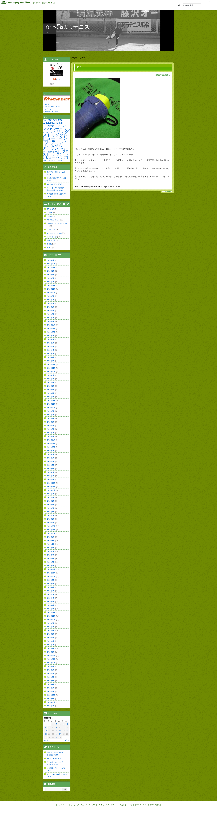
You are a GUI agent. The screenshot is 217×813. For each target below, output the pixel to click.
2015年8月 (51, 670)
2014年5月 (51, 699)
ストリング (59, 132)
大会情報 (123, 805)
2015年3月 (51, 688)
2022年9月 (51, 375)
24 (60, 734)
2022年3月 (51, 390)
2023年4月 (51, 350)
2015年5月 (51, 681)
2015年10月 (51, 663)
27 (46, 737)
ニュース (84, 805)
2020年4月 (51, 469)
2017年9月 (51, 580)
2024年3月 (51, 314)
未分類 (86, 187)
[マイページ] (38, 3)
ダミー (80, 67)
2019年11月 (51, 487)
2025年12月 (51, 264)
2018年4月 (51, 555)
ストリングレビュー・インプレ (55, 138)
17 (60, 731)
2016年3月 (51, 645)
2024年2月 (51, 318)
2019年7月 (51, 501)
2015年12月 (51, 656)
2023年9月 (51, 336)
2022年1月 (51, 397)
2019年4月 (51, 512)
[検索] (192, 5)
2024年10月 (51, 293)
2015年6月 (51, 677)
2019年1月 (51, 523)
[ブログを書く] (49, 3)
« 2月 (46, 740)
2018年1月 (51, 566)
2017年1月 (51, 609)
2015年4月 (51, 684)
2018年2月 (51, 562)
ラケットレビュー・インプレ (56, 156)
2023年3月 (51, 354)
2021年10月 (51, 408)
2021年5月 (51, 426)
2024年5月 (51, 307)
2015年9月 (51, 666)
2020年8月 (51, 454)
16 (56, 731)
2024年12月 (51, 285)
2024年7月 (51, 300)
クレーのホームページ (52, 107)
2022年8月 (51, 379)
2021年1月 (51, 436)
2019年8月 (51, 497)
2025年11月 (51, 267)
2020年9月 (51, 451)
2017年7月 (51, 587)
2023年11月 (51, 329)
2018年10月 (51, 533)
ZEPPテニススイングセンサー (55, 127)
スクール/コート (112, 805)
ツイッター (48, 109)
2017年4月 (51, 598)
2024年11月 (51, 289)
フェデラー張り (53, 151)
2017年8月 (51, 584)
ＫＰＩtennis (58, 160)
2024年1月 (51, 321)
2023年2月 (51, 357)
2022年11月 (51, 368)
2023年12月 (51, 325)
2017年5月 (51, 594)
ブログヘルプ (141, 805)
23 (56, 734)
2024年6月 (51, 303)
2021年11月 (51, 404)
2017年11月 (51, 573)
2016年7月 (51, 630)
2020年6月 (51, 461)
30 (56, 737)
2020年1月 (51, 479)
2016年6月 (51, 634)
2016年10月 (51, 620)
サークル (92, 805)
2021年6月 (51, 422)
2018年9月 (51, 537)
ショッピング (74, 805)
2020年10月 (51, 447)
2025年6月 (51, 275)
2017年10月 (51, 576)
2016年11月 (51, 616)
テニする (100, 805)
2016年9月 (51, 623)
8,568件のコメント (113, 187)
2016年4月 (51, 641)
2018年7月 (51, 544)
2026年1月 (51, 260)
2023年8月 (51, 339)
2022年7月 (51, 382)
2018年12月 (51, 526)
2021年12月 (51, 400)
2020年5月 (51, 465)
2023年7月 (51, 343)
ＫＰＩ (46, 104)
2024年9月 (51, 296)
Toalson (49, 216)
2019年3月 (51, 515)
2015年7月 (51, 674)
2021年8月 (51, 415)
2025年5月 (51, 278)
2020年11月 (51, 444)
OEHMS (57, 120)
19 (67, 731)
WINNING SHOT (53, 122)
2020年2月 (51, 476)
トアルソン (55, 146)
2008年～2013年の (51, 112)
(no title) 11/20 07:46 (54, 184)
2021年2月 (51, 433)
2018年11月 (51, 530)
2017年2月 (51, 605)
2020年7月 (51, 458)
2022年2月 (51, 393)
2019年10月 (51, 490)
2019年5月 (51, 508)
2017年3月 (51, 602)
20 (46, 734)
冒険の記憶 (51, 240)
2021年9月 (51, 411)
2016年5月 (51, 638)
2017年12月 (51, 569)
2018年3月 (51, 559)
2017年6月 (51, 591)
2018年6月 (51, 548)
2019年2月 (51, 519)
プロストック (56, 153)
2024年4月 (51, 311)
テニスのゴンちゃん (55, 143)
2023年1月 (51, 361)
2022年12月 (51, 364)
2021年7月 (51, 418)
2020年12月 (51, 440)
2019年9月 (51, 494)
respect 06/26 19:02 (54, 759)
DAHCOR (47, 120)
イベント (131, 805)
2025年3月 (51, 282)
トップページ (62, 805)
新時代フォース (48, 160)
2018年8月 (51, 541)
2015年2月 (51, 691)
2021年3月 (51, 429)
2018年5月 (51, 551)
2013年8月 (51, 706)
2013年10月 (51, 702)
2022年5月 (51, 386)
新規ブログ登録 (154, 805)
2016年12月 (51, 612)
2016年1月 (51, 652)
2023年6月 (51, 346)
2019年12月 (51, 483)
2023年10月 (51, 332)
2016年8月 (51, 627)
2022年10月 (51, 372)
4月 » (67, 740)
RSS (58, 80)
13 (46, 731)
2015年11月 (51, 659)
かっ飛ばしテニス (68, 27)
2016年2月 (51, 648)
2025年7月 (51, 271)
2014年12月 (51, 695)
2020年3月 (51, 472)
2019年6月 (51, 505)
